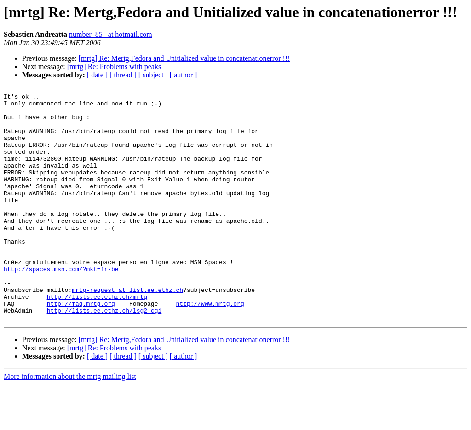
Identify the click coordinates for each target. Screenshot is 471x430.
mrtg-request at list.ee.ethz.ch (127, 329)
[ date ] (97, 75)
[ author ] (183, 75)
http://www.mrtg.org (210, 346)
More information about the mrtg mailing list (70, 422)
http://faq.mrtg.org (81, 346)
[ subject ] (153, 75)
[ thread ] (123, 75)
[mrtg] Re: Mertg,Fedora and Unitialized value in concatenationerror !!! (184, 58)
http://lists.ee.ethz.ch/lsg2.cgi (104, 354)
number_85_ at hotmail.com (110, 34)
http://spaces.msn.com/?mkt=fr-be (61, 305)
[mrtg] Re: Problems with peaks (114, 66)
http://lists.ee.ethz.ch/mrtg (97, 338)
